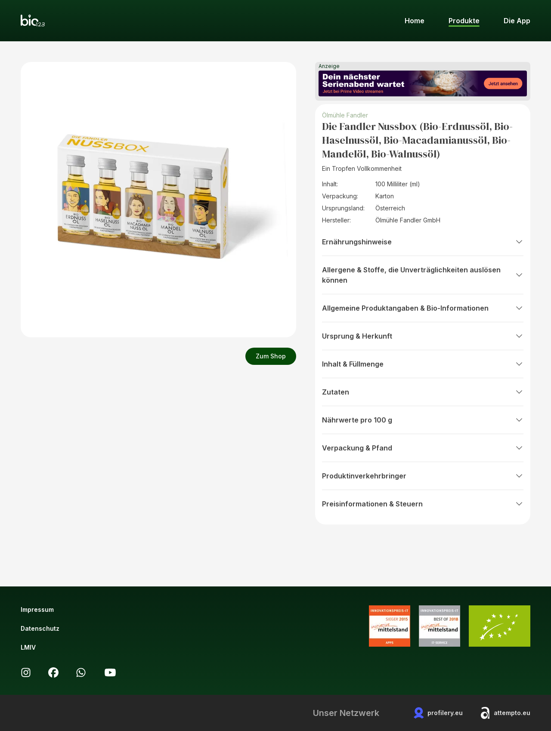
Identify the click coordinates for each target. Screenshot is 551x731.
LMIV (28, 647)
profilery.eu (438, 713)
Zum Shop (271, 356)
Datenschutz (40, 628)
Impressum (37, 609)
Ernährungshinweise (422, 241)
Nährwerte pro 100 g (422, 420)
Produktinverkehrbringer (422, 476)
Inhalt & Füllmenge (422, 364)
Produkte (464, 20)
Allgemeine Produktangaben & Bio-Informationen (422, 308)
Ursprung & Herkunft (422, 336)
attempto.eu (505, 713)
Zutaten (422, 392)
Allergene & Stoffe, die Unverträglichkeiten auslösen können (422, 274)
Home (414, 20)
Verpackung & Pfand (422, 448)
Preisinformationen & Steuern (422, 504)
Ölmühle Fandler (345, 115)
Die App (517, 20)
